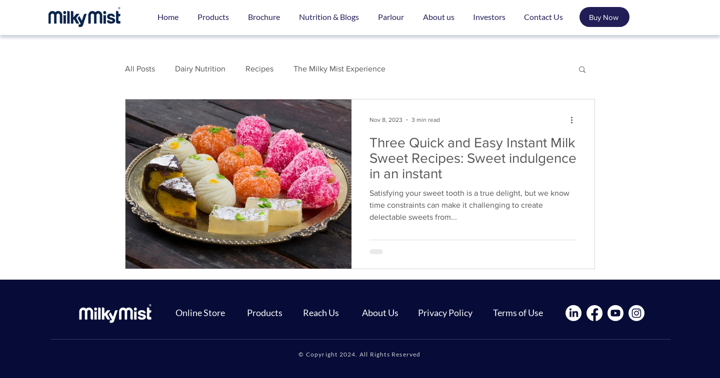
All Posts (140, 68)
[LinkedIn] (574, 313)
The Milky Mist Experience (340, 68)
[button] (582, 70)
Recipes (260, 68)
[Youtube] (616, 313)
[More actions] (575, 120)
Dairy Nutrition (200, 68)
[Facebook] (594, 313)
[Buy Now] (605, 17)
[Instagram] (636, 313)
